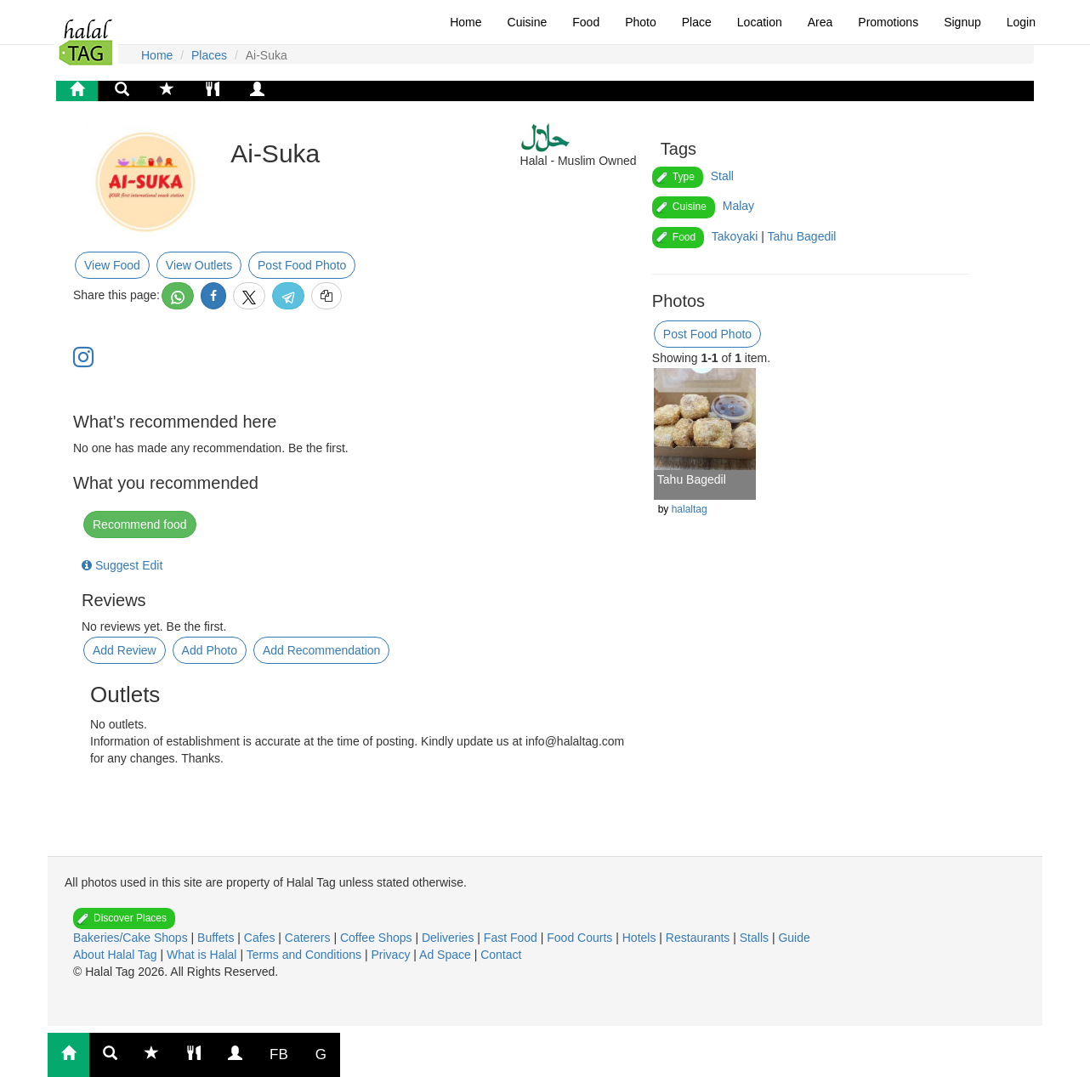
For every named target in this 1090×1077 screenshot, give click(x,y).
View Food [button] (112, 265)
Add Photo (209, 650)
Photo (640, 22)
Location (759, 22)
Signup (962, 22)
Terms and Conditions (306, 954)
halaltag (689, 509)
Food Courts (581, 937)
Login (1021, 22)
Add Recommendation (322, 650)
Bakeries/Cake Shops (132, 937)
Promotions (888, 22)
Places (209, 55)
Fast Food (512, 937)
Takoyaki (735, 236)
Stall (722, 176)
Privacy (392, 954)
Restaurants (699, 937)
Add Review (124, 650)
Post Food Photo (302, 265)
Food (585, 22)
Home (465, 22)
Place (697, 22)
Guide (793, 937)
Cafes (261, 937)
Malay (738, 206)
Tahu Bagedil (801, 236)
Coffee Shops (377, 937)
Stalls (756, 937)
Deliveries (449, 937)
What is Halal (203, 954)
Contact (500, 954)
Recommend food (140, 524)
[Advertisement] (222, 809)
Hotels (641, 937)
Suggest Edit (122, 565)
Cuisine (528, 22)
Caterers (309, 937)
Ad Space (445, 954)
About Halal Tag (116, 954)
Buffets (217, 937)
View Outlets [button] (199, 265)
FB (279, 1054)
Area (820, 22)
